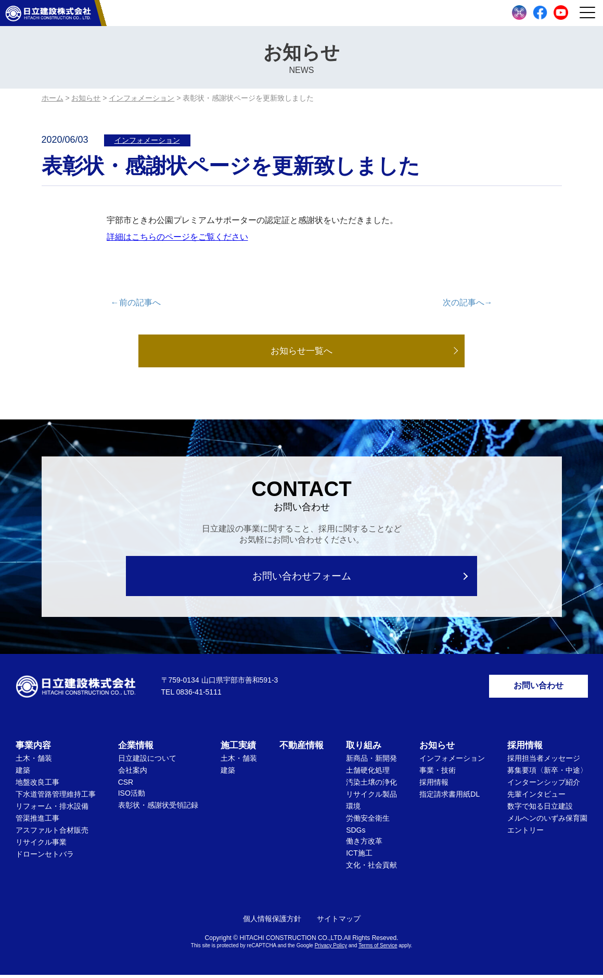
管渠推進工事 (37, 821)
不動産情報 (301, 748)
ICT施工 (359, 856)
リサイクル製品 (371, 797)
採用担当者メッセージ (543, 761)
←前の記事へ (136, 302)
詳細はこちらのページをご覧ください (177, 236)
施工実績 (238, 748)
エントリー (525, 833)
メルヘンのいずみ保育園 (547, 821)
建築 (23, 773)
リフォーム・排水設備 (52, 809)
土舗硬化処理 (368, 773)
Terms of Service (377, 948)
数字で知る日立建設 (540, 809)
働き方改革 (364, 844)
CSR (126, 785)
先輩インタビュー (536, 797)
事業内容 (33, 748)
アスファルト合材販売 (52, 833)
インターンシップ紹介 (543, 785)
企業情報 (135, 748)
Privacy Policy (331, 948)
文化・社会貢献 (371, 868)
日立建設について (147, 761)
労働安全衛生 (368, 821)
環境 (353, 809)
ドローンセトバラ (45, 857)
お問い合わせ (538, 687)
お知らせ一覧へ (302, 351)
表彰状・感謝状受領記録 (158, 808)
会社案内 (132, 773)
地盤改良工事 (37, 785)
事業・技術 (437, 773)
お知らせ (437, 748)
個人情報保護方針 (272, 922)
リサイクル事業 (41, 845)
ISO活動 (131, 796)
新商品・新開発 (371, 761)
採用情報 (433, 785)
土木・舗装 (34, 761)
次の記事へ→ (468, 302)
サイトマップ (339, 922)
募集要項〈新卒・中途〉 (547, 773)
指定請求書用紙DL (449, 797)
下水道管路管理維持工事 (56, 797)
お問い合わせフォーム (301, 576)
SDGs (355, 833)
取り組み (363, 748)
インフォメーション (147, 140)
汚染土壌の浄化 (371, 785)
